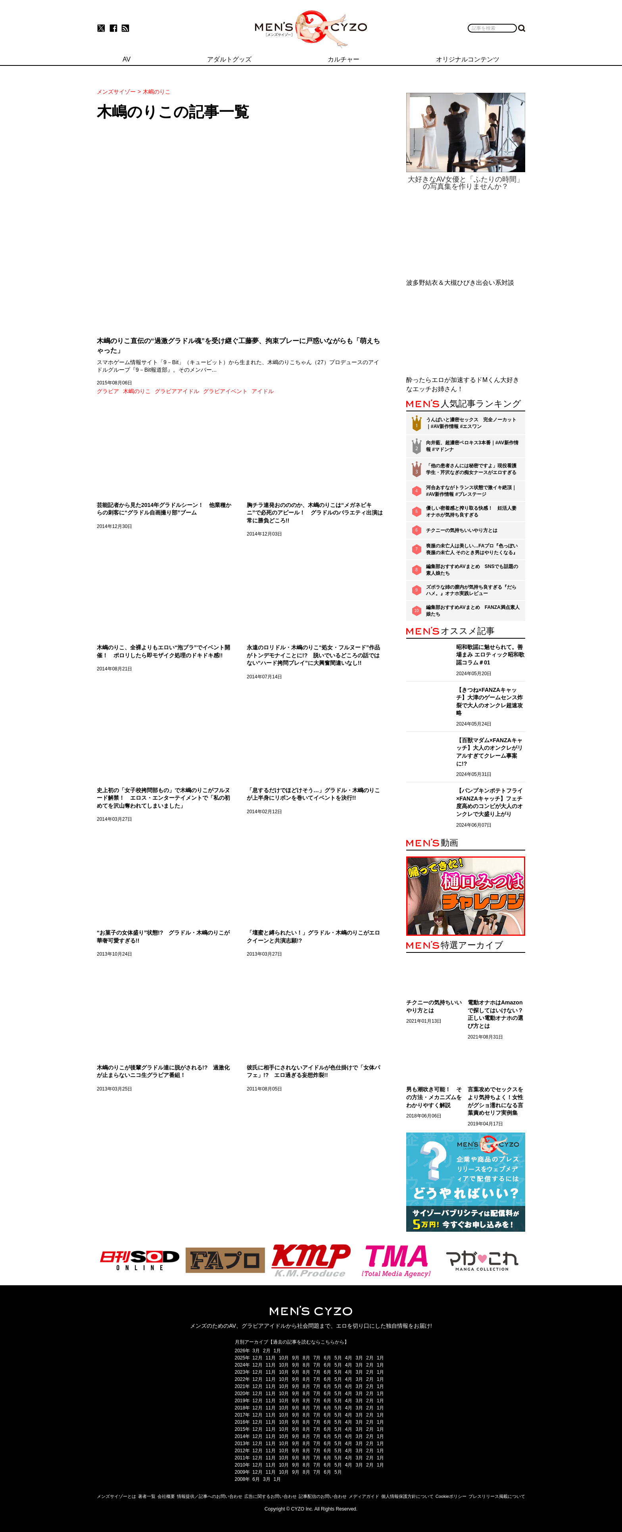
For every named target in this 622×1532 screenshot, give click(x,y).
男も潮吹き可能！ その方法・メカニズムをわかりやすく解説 (434, 1097)
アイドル (262, 391)
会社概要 (166, 1496)
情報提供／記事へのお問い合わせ (209, 1496)
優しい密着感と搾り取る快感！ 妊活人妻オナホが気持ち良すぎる (471, 511)
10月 (284, 1358)
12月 (257, 1358)
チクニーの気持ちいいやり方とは (461, 530)
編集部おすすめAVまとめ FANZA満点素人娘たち (473, 611)
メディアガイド (364, 1496)
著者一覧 (147, 1496)
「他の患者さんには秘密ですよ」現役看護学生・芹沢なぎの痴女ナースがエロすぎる (471, 469)
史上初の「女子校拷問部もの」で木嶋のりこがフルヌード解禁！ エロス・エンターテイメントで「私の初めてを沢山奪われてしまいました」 (163, 798)
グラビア (108, 391)
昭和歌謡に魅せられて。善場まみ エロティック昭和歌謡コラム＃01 (490, 655)
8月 (306, 1358)
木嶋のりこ (137, 391)
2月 (267, 1350)
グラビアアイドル (177, 391)
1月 (277, 1350)
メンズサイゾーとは (116, 1496)
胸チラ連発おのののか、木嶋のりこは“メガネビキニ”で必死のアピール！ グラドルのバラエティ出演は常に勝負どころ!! (315, 513)
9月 (295, 1358)
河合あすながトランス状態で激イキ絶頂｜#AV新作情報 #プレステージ (471, 491)
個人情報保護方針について (407, 1496)
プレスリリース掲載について (496, 1496)
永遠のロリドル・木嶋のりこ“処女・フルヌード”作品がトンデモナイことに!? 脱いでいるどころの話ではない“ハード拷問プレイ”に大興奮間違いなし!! (313, 655)
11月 (271, 1358)
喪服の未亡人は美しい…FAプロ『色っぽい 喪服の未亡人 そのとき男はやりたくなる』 (472, 549)
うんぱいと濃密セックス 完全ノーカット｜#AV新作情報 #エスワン (471, 423)
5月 (338, 1358)
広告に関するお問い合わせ (270, 1496)
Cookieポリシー (451, 1496)
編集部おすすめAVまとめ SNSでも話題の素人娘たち (472, 570)
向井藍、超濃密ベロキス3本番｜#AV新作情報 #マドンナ (472, 446)
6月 (327, 1358)
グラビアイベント (225, 391)
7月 (317, 1358)
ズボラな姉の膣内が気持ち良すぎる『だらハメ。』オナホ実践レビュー (471, 590)
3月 (256, 1350)
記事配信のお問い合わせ (323, 1496)
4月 (349, 1358)
